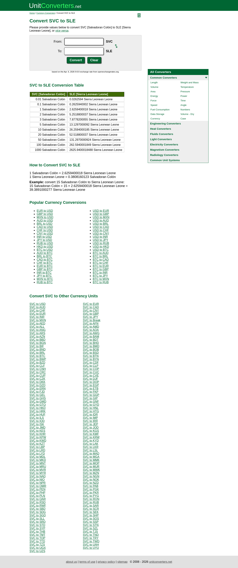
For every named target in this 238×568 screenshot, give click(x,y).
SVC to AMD (91, 326)
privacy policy (106, 561)
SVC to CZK (37, 378)
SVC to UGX (37, 547)
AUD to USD (45, 220)
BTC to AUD (101, 253)
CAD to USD (45, 227)
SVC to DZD (37, 385)
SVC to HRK (37, 411)
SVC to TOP (37, 538)
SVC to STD (37, 525)
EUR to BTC (45, 266)
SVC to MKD (37, 460)
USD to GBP (101, 214)
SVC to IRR (90, 421)
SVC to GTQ (37, 404)
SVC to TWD (91, 541)
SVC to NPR (37, 482)
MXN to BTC (45, 279)
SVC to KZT (37, 443)
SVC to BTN (91, 356)
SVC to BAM (91, 336)
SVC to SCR (91, 508)
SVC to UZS (37, 551)
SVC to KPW (37, 437)
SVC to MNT (37, 463)
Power (183, 96)
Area (152, 91)
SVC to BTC (37, 356)
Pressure (185, 91)
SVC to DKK (37, 382)
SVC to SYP (37, 528)
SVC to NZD (91, 482)
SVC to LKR (90, 447)
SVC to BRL (37, 352)
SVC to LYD (37, 453)
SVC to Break (91, 320)
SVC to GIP (90, 398)
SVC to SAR (91, 505)
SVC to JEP (90, 424)
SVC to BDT (91, 339)
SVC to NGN (91, 476)
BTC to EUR (101, 266)
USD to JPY (100, 240)
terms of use (87, 561)
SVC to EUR (91, 303)
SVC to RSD (37, 502)
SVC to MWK (91, 469)
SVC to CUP (37, 375)
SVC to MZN (91, 473)
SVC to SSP (91, 521)
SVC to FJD (37, 391)
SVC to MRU (37, 466)
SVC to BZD (37, 362)
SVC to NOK (91, 479)
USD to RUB (101, 243)
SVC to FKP (90, 391)
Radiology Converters (164, 154)
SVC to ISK (36, 424)
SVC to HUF (37, 414)
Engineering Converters (165, 123)
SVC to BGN (37, 343)
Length (154, 82)
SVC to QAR (37, 499)
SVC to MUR (91, 466)
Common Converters (163, 77)
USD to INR (100, 236)
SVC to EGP (91, 385)
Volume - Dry (187, 114)
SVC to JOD (91, 427)
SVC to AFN (90, 323)
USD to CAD (101, 227)
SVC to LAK (90, 443)
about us (71, 561)
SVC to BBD (37, 339)
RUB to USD (45, 243)
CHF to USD (45, 230)
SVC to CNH (37, 369)
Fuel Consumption (160, 109)
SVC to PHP (37, 492)
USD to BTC (101, 249)
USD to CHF (101, 230)
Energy (154, 96)
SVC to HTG (91, 411)
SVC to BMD (91, 346)
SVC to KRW (91, 437)
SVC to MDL (37, 456)
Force (153, 100)
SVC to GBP (91, 313)
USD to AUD (101, 220)
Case (183, 118)
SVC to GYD (91, 404)
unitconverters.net (160, 561)
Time (183, 100)
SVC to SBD (37, 508)
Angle (183, 105)
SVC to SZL (90, 528)
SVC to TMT (37, 534)
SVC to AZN (37, 336)
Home (32, 13)
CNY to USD (45, 233)
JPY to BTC (44, 275)
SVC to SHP (91, 515)
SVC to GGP (91, 395)
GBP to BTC (45, 269)
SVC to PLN (37, 495)
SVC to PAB (90, 486)
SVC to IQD (37, 421)
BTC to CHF (101, 262)
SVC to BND (37, 349)
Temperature (187, 87)
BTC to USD (45, 249)
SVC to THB (37, 531)
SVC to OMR (37, 486)
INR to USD (44, 236)
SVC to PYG (91, 495)
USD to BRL (101, 223)
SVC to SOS (91, 518)
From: (58, 41)
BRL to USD (44, 223)
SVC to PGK (91, 489)
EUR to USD (45, 210)
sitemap (122, 561)
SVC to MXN (37, 320)
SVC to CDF (91, 362)
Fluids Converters (161, 133)
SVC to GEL (37, 395)
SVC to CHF (37, 310)
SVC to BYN (91, 359)
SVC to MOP (91, 463)
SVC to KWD (37, 440)
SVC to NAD (37, 476)
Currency (155, 118)
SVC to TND (91, 534)
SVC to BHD (91, 343)
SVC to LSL (90, 450)
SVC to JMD (37, 427)
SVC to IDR (90, 414)
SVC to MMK (91, 460)
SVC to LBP (37, 447)
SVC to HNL (91, 408)
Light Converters (161, 139)
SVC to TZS (37, 544)
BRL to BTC (44, 256)
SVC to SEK (91, 512)
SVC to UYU (91, 547)
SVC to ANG (37, 330)
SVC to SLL (37, 518)
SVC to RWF (37, 505)
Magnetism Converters (164, 149)
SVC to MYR (37, 473)
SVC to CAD (91, 307)
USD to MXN (101, 217)
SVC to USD (37, 303)
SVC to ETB (90, 388)
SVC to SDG (37, 512)
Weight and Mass (189, 82)
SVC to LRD (37, 450)
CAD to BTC (45, 259)
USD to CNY (101, 233)
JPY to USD (44, 240)
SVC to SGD (37, 515)
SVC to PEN (37, 489)
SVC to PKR (91, 492)
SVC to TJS (90, 531)
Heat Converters (160, 128)
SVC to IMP (90, 417)
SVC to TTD (37, 541)
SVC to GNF (91, 401)
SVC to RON (91, 499)
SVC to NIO (37, 479)
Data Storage (157, 114)
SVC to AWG (91, 333)
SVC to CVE (91, 375)
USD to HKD (101, 246)
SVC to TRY (91, 538)
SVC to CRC (37, 372)
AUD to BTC (45, 253)
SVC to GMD (37, 401)
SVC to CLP (90, 365)
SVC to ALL (36, 326)
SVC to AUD (37, 307)
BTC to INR (100, 272)
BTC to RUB (101, 282)
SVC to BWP (37, 359)
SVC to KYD (91, 440)
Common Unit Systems (165, 160)
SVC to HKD (37, 408)
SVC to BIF (36, 346)
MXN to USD (45, 217)
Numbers (185, 109)
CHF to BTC (44, 262)
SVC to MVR (37, 469)
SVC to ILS (36, 417)
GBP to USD (45, 214)
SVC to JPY (90, 317)
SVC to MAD (91, 453)
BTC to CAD (101, 259)
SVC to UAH (91, 544)
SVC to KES (37, 430)
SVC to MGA (91, 456)
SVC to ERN (37, 388)
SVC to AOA (91, 330)
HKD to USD (45, 246)
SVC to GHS (37, 398)
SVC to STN (91, 525)
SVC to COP (91, 369)
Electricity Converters (164, 144)
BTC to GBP (101, 269)
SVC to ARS (37, 333)
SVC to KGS (91, 430)
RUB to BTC (45, 282)
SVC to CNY (91, 310)
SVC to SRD (37, 521)
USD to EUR (101, 210)
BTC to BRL (100, 256)
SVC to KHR (37, 434)
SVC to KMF (91, 434)
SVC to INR (36, 317)
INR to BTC (44, 272)
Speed (153, 105)
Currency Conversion (46, 13)
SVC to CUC (91, 372)
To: (60, 51)
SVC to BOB (91, 349)
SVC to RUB (91, 502)
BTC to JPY (100, 275)
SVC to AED (37, 323)
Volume (154, 87)
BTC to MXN (101, 279)
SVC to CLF (37, 365)
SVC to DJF (90, 378)
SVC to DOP (91, 382)
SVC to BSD (91, 352)
